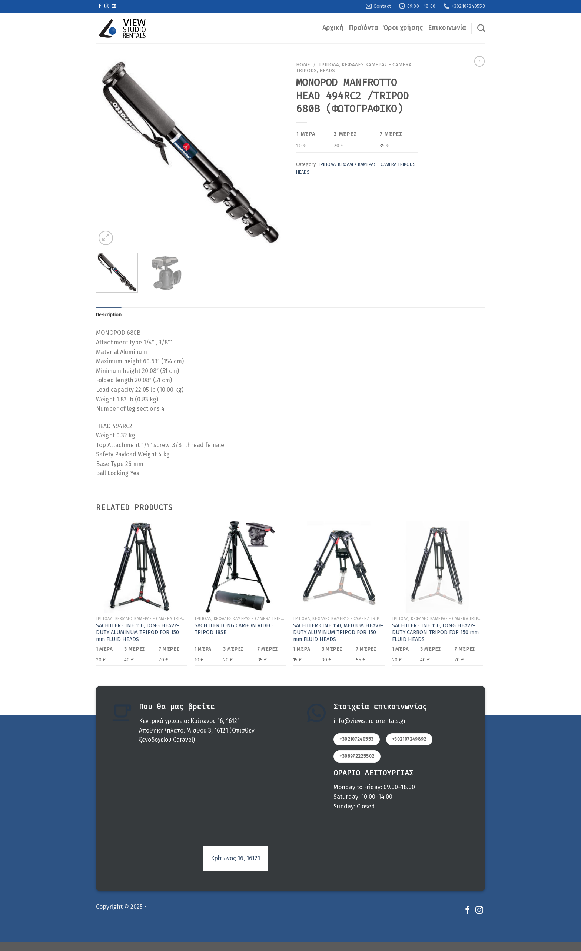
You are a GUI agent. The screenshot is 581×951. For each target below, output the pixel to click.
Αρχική (332, 28)
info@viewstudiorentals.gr (369, 720)
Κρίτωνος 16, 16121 (235, 858)
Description (109, 314)
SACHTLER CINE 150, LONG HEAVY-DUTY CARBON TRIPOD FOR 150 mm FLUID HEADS (435, 633)
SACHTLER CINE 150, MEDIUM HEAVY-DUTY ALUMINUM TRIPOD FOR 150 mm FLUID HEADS (338, 633)
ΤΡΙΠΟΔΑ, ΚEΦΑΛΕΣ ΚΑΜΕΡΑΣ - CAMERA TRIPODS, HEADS (354, 67)
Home (303, 64)
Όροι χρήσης (403, 28)
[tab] (109, 314)
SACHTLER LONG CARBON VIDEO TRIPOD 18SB (234, 629)
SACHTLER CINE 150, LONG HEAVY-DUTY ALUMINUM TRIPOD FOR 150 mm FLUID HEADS (137, 633)
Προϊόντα (363, 28)
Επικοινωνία (447, 28)
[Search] (481, 28)
